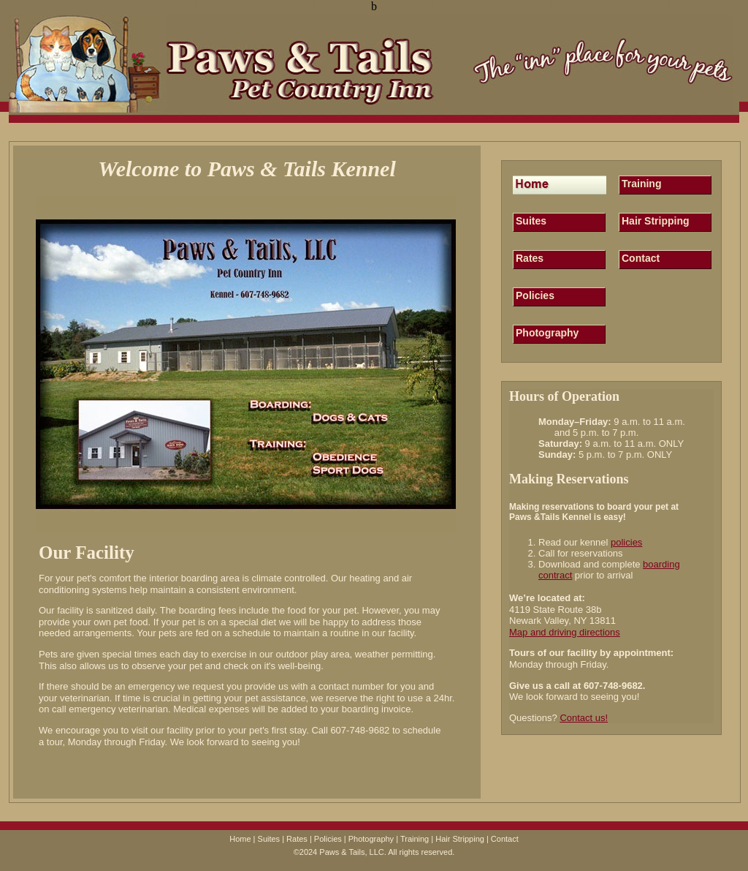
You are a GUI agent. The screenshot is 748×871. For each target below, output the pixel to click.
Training (641, 183)
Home (240, 838)
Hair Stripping (656, 221)
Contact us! (584, 717)
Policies (535, 295)
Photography (547, 333)
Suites (531, 221)
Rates (529, 258)
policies (626, 542)
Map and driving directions (564, 632)
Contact (641, 258)
